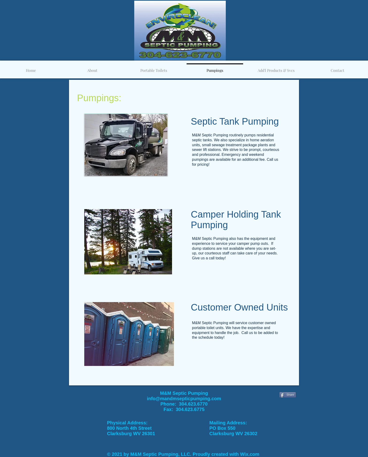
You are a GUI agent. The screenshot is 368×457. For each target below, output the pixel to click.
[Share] (287, 395)
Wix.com (249, 454)
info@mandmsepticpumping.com (184, 398)
